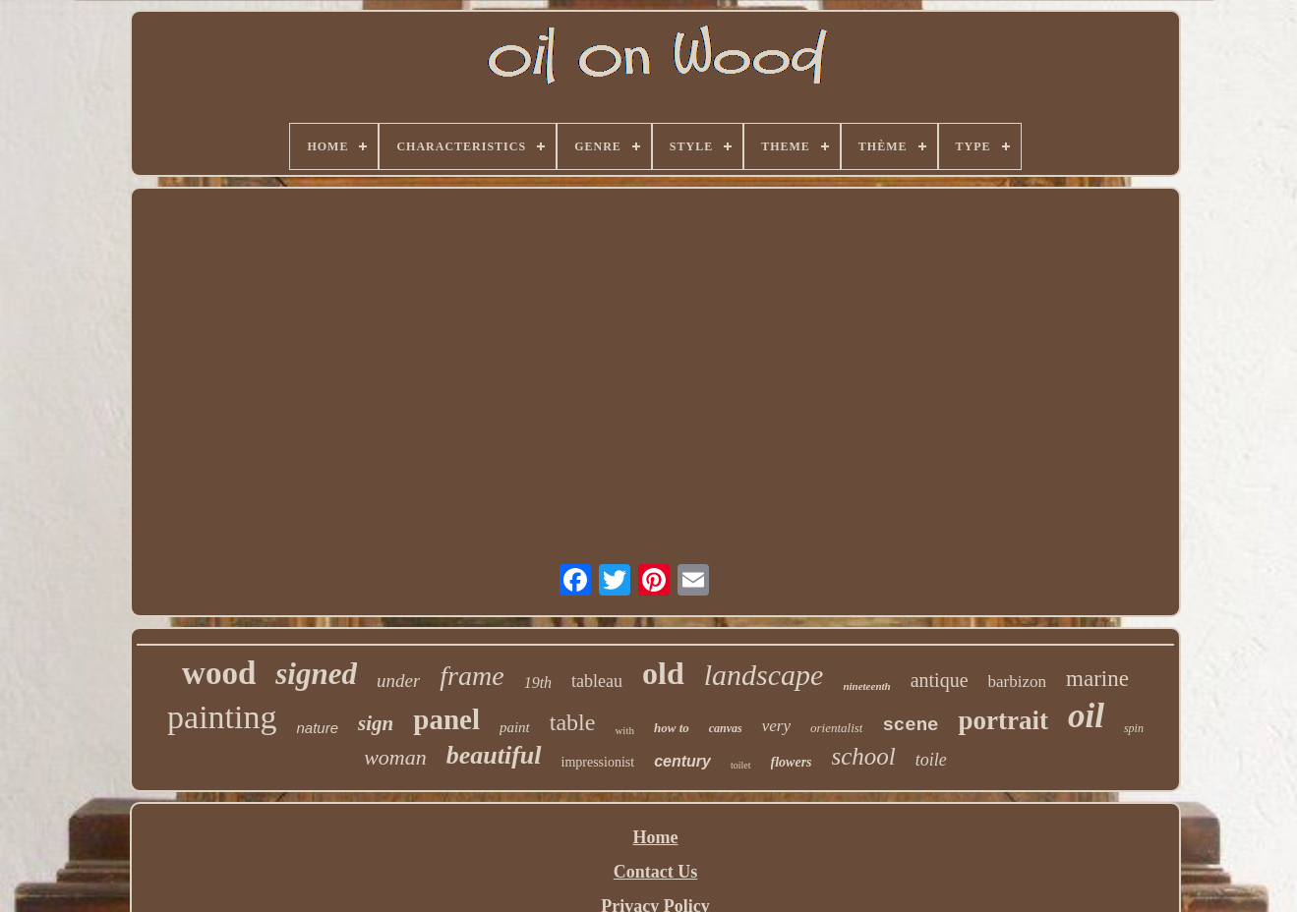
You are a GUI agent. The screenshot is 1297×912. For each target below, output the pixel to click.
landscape (764, 674)
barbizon (1017, 681)
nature (318, 727)
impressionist (598, 762)
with (624, 730)
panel (446, 719)
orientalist (836, 727)
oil (1086, 716)
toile (931, 760)
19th (538, 682)
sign (375, 723)
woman (395, 757)
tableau (596, 681)
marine (1097, 678)
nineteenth (866, 686)
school (864, 756)
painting (221, 717)
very (776, 725)
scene (910, 725)
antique (940, 680)
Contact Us (656, 872)
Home (655, 837)
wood (219, 673)
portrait (1002, 720)
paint (515, 727)
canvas (725, 728)
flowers (791, 762)
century (682, 761)
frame (471, 675)
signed (316, 673)
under (398, 680)
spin (1134, 728)
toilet (741, 765)
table (573, 722)
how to (671, 727)
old (663, 673)
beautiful (494, 755)
